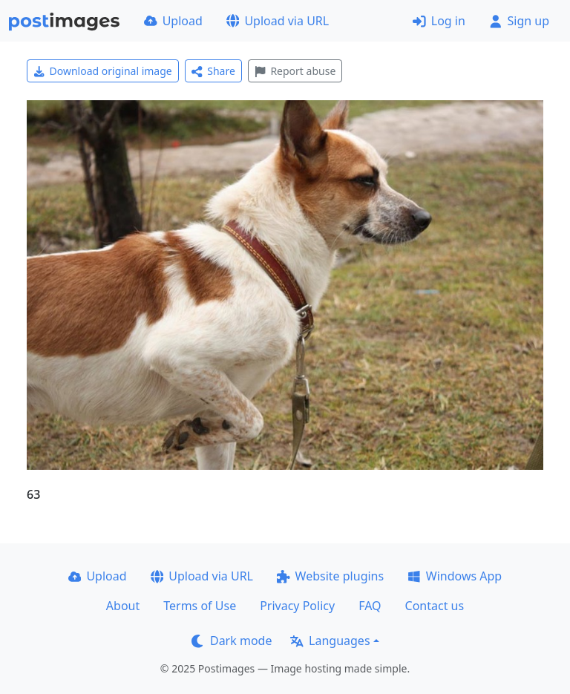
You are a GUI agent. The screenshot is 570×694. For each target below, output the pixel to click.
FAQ (369, 606)
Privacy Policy (297, 606)
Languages (330, 640)
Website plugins (330, 576)
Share (213, 71)
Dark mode (231, 640)
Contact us (435, 606)
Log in (439, 21)
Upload (173, 21)
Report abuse (295, 71)
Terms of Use (199, 606)
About (123, 606)
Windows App (454, 576)
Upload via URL (277, 21)
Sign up (519, 21)
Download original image (102, 71)
